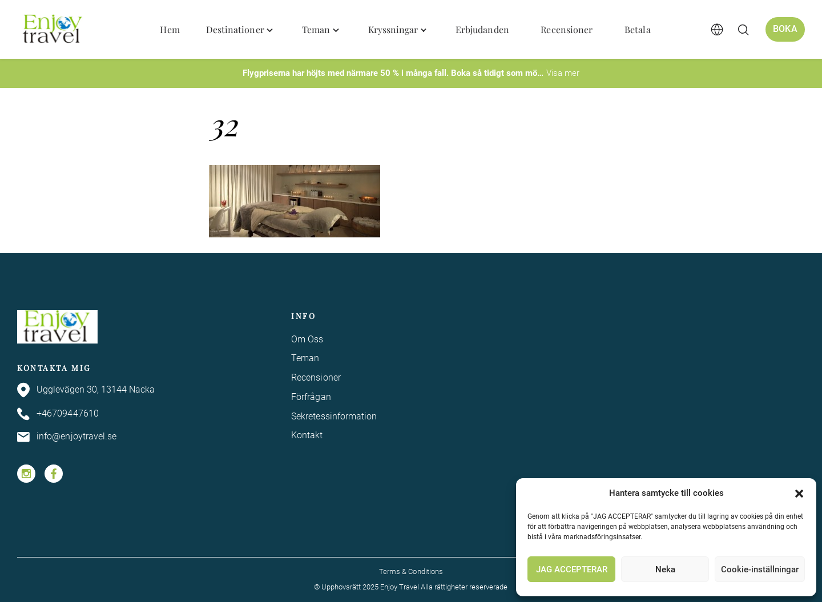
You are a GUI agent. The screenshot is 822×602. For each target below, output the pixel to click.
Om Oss (307, 339)
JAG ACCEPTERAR (571, 569)
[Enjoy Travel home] (53, 29)
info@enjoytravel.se (67, 437)
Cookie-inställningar (760, 569)
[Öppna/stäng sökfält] (743, 30)
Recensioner (316, 377)
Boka (785, 28)
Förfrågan (311, 396)
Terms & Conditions (411, 571)
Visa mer (562, 73)
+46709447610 (58, 414)
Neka (665, 569)
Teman (305, 358)
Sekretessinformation (334, 416)
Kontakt (307, 435)
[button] (799, 493)
